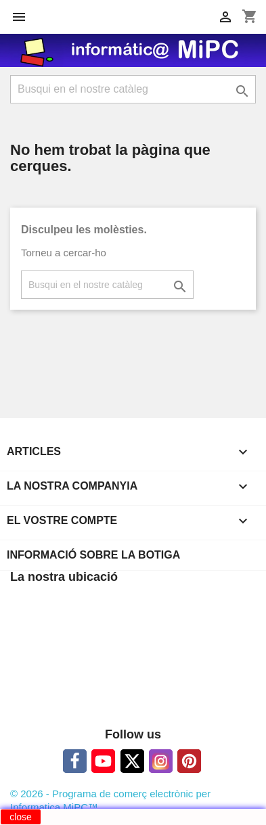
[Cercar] (133, 89)
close (20, 816)
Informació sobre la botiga (93, 555)
